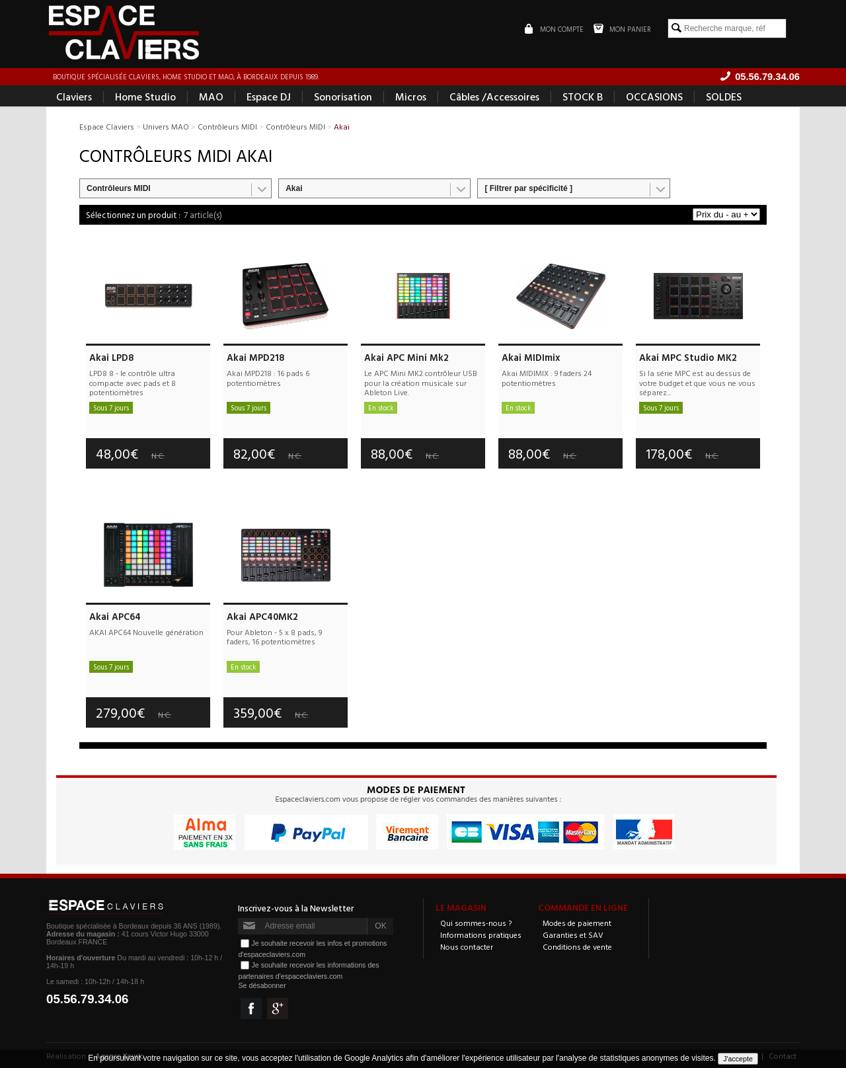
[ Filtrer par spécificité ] (528, 188)
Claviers (74, 96)
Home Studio (145, 96)
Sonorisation (343, 96)
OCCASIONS (654, 96)
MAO (211, 96)
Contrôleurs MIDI (119, 188)
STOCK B (582, 96)
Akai (294, 188)
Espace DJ (269, 96)
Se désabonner (262, 985)
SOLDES (724, 96)
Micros (410, 96)
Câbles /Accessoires (494, 96)
